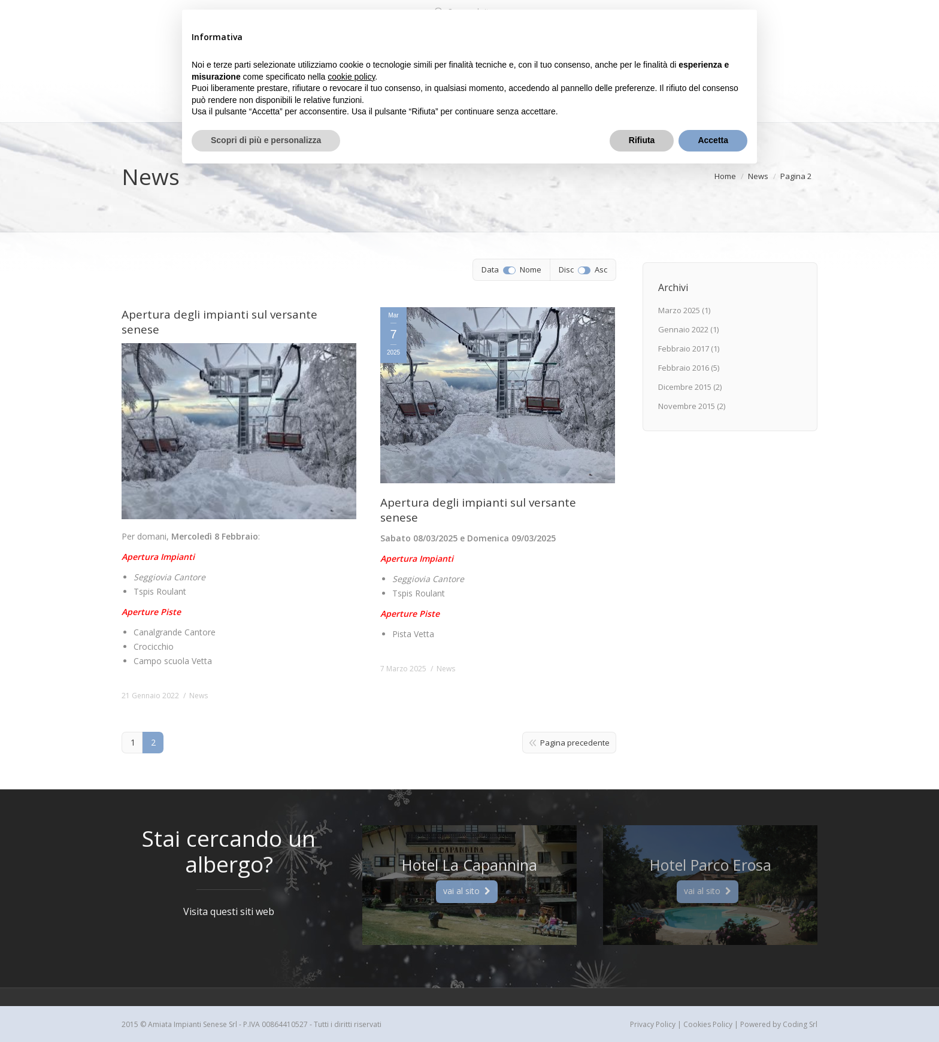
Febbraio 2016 (683, 367)
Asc (601, 269)
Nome (530, 269)
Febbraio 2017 (683, 348)
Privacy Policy (653, 1024)
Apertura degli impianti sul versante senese (219, 322)
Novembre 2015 (686, 406)
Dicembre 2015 (684, 386)
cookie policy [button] (351, 76)
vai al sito (466, 890)
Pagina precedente (575, 742)
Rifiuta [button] (642, 140)
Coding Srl (800, 1024)
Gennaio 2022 (683, 329)
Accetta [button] (713, 140)
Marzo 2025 (679, 310)
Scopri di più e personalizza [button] (266, 140)
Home (725, 176)
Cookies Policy (707, 1024)
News (198, 695)
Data (490, 269)
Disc (566, 269)
